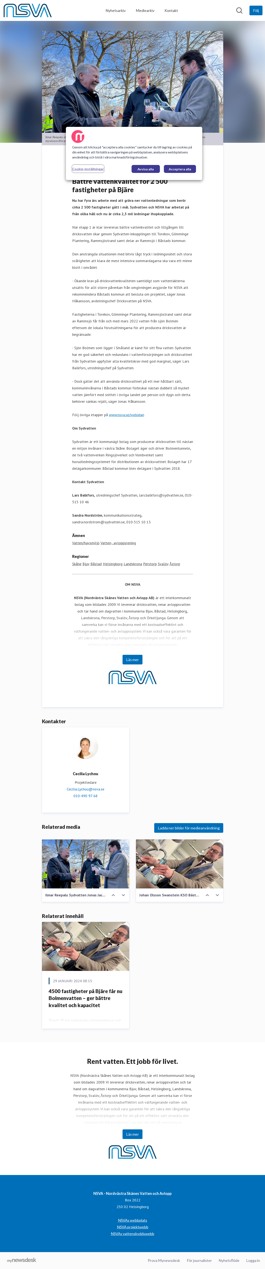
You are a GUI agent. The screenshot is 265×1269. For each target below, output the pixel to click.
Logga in (253, 1260)
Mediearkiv (145, 10)
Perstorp (150, 563)
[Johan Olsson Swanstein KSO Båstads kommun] (179, 863)
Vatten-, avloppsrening (118, 543)
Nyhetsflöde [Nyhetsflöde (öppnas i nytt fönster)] (229, 1260)
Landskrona (133, 563)
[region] (134, 153)
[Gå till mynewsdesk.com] (21, 1260)
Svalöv (163, 563)
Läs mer (132, 659)
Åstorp (175, 563)
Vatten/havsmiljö (85, 543)
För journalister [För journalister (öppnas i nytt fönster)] (199, 1260)
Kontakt (171, 10)
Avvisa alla (145, 169)
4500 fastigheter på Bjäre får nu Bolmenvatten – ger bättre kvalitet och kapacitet (85, 998)
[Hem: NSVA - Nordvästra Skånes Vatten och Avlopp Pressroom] (27, 10)
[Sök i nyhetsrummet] (239, 10)
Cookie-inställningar (88, 169)
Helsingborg (113, 563)
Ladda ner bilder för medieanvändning (189, 828)
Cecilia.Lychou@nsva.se (85, 789)
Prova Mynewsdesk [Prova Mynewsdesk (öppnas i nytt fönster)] (164, 1260)
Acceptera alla (180, 169)
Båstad (96, 563)
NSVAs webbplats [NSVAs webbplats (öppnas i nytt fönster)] (132, 1220)
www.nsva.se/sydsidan (126, 414)
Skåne (76, 563)
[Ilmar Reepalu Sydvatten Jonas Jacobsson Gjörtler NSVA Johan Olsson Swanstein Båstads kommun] (85, 863)
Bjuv (85, 563)
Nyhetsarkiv (116, 10)
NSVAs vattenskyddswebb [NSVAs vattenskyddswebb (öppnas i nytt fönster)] (132, 1233)
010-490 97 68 (85, 795)
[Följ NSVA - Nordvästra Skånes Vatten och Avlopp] (255, 10)
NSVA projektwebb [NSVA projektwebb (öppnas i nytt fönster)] (132, 1227)
